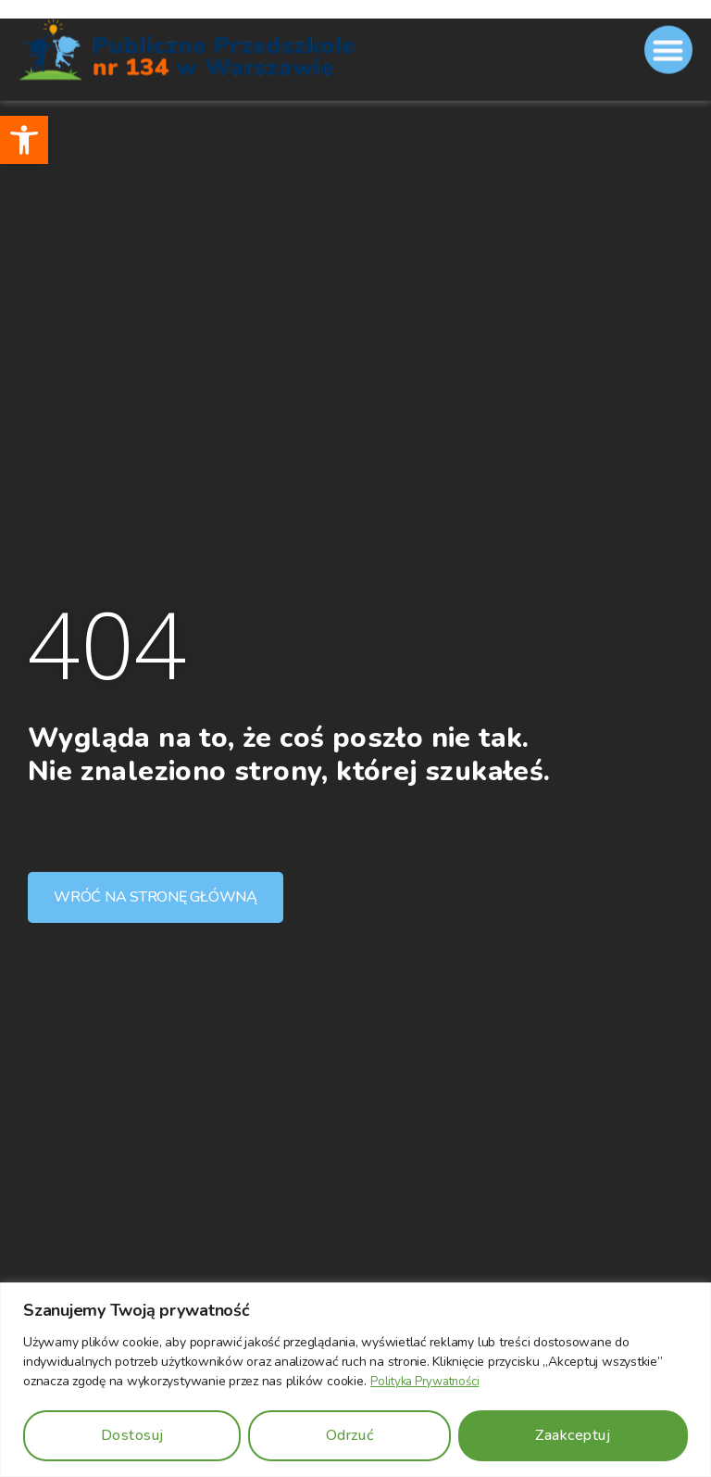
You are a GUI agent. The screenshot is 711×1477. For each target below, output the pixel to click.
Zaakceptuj (572, 1435)
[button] (24, 140)
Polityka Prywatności (429, 1382)
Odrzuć (349, 1435)
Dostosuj (132, 1435)
